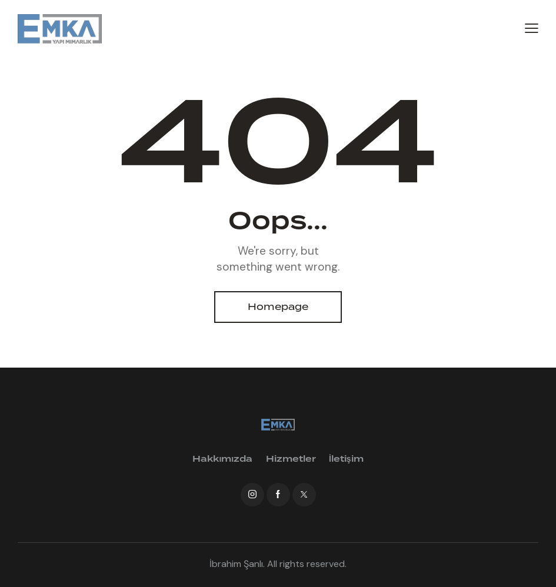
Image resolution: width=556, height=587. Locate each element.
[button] (531, 28)
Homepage (278, 307)
